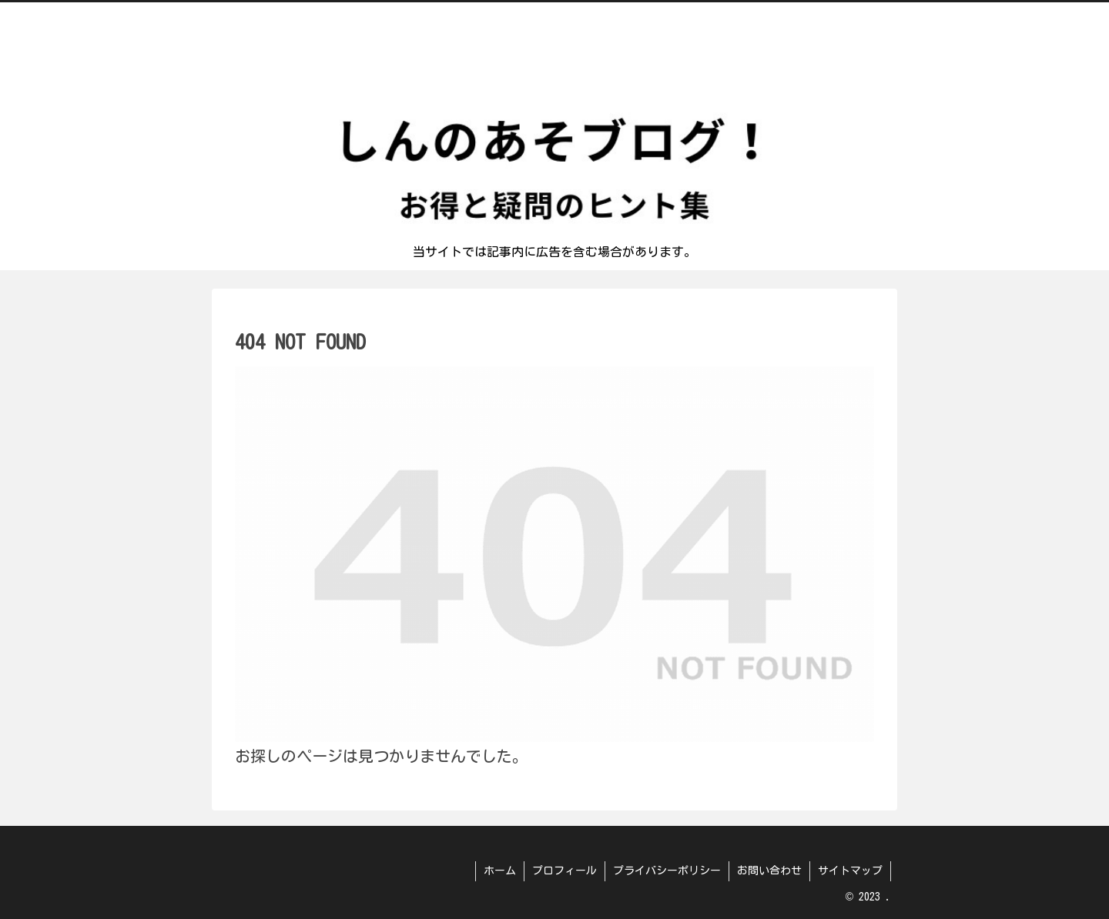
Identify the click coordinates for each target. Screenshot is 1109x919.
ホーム (500, 870)
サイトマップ (850, 870)
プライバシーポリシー (667, 870)
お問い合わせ (769, 870)
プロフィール (564, 870)
